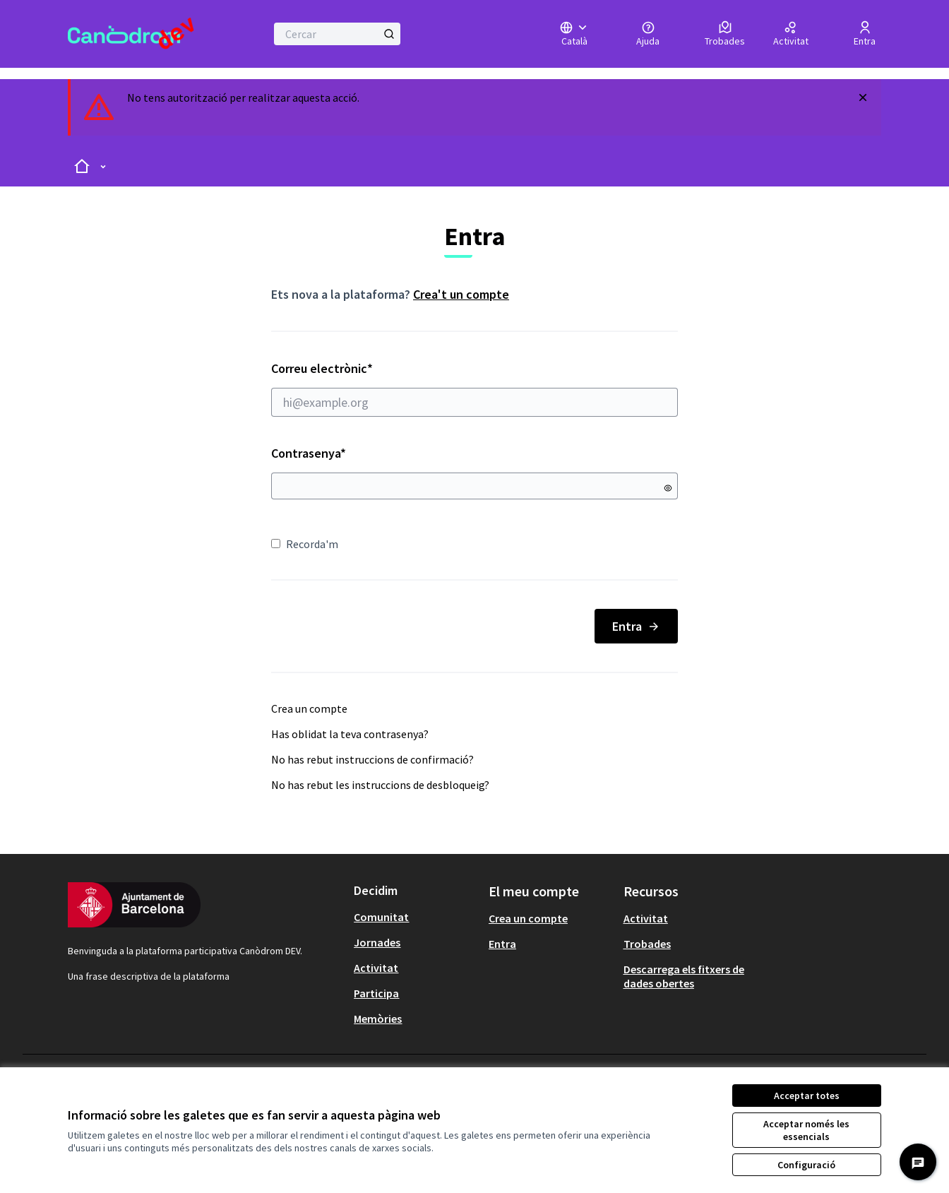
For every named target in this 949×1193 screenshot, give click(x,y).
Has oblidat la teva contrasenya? (350, 734)
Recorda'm (304, 544)
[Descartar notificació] (863, 97)
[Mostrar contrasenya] (668, 488)
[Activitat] (791, 34)
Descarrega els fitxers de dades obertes (683, 976)
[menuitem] (415, 917)
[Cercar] (337, 34)
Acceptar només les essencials (806, 1130)
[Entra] (864, 34)
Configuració (806, 1164)
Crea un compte (309, 708)
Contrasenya (308, 453)
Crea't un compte (461, 294)
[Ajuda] (648, 34)
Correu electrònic (474, 388)
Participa (376, 993)
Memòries (378, 1018)
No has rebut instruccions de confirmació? (372, 759)
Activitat (376, 968)
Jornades (377, 942)
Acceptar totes (807, 1095)
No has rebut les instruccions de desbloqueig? (380, 785)
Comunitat (381, 917)
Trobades (647, 944)
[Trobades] (725, 34)
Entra (636, 626)
